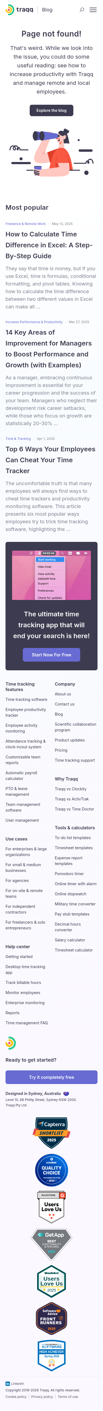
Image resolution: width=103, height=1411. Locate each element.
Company (65, 684)
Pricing (61, 750)
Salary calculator (70, 940)
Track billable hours (23, 982)
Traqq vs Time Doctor (74, 809)
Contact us (65, 704)
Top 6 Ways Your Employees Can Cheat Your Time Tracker (50, 460)
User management (22, 820)
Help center (17, 946)
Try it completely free (51, 1077)
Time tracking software (26, 699)
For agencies (17, 880)
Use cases (16, 839)
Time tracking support (75, 760)
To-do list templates (73, 837)
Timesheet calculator (74, 950)
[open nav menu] (93, 9)
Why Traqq (66, 779)
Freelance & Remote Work (25, 224)
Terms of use (68, 1397)
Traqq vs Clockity (71, 788)
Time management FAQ (26, 1022)
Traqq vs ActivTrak (72, 799)
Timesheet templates (74, 847)
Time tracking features (20, 686)
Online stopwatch (71, 893)
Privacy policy (42, 1397)
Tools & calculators (75, 827)
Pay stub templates (72, 914)
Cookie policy (16, 1397)
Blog (59, 714)
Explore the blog (51, 110)
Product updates (70, 740)
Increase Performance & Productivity (34, 322)
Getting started (19, 956)
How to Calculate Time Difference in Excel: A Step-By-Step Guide (49, 245)
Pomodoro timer (69, 873)
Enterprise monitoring (24, 1002)
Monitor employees (22, 992)
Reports (12, 1012)
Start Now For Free (51, 655)
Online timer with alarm (76, 883)
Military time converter (75, 904)
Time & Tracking (18, 439)
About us (63, 694)
